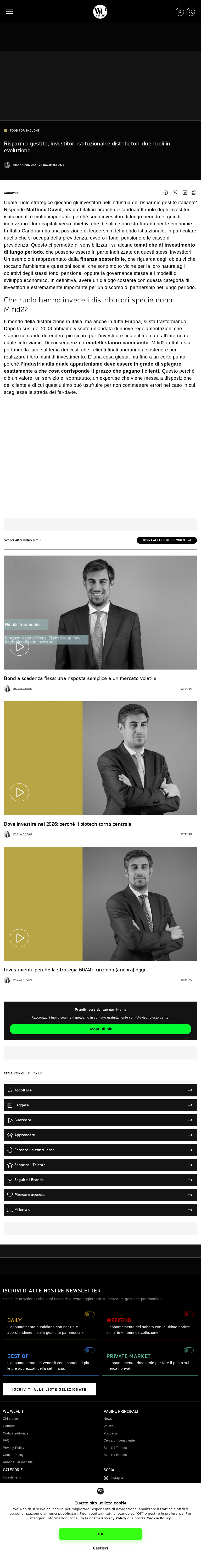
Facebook (166, 192)
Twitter (175, 192)
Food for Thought (22, 130)
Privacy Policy (113, 1518)
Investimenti (12, 1477)
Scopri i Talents (115, 1448)
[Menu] (10, 11)
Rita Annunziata (24, 165)
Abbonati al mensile (18, 1462)
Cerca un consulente (119, 1440)
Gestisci (100, 1548)
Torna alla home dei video (164, 540)
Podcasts (111, 1433)
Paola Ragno (22, 688)
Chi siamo (10, 1419)
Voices (109, 1426)
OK (100, 1533)
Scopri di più (100, 1029)
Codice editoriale (16, 1433)
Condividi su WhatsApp (194, 192)
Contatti (9, 1426)
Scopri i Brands (115, 1455)
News (108, 1419)
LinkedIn (185, 192)
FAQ (6, 1440)
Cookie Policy (159, 1518)
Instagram (118, 1478)
